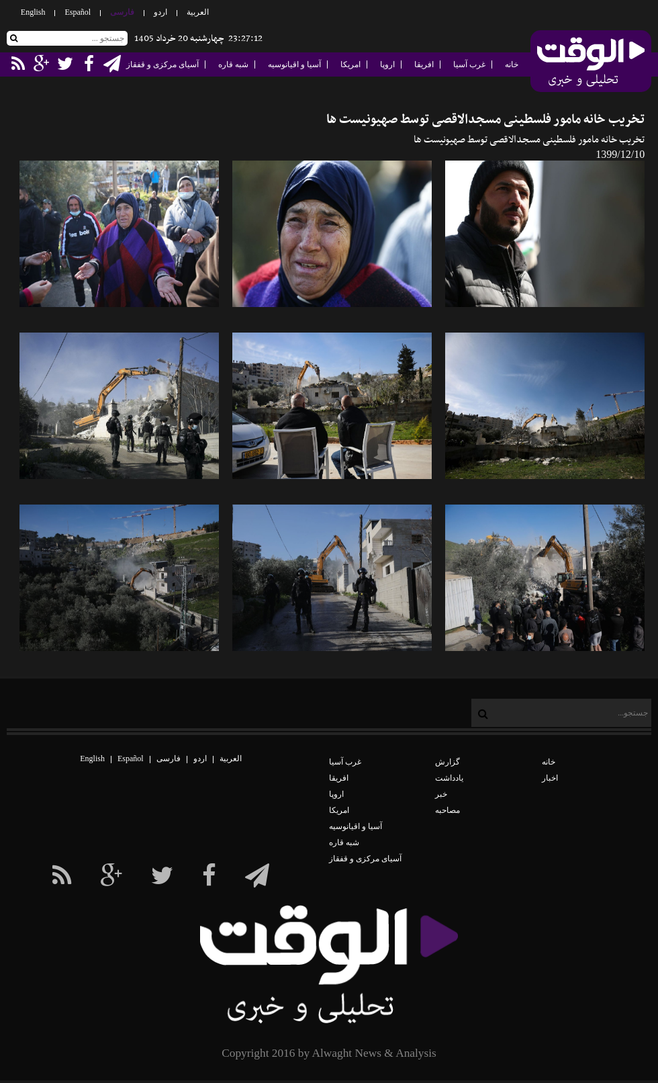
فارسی (122, 12)
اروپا (387, 64)
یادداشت (449, 778)
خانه (511, 64)
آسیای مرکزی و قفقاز (162, 64)
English (33, 12)
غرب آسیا (469, 64)
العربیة (198, 12)
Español (77, 12)
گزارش (447, 762)
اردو (160, 12)
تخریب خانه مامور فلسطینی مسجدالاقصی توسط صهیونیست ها (485, 120)
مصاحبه (447, 810)
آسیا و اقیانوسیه (294, 64)
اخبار (550, 778)
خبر (441, 794)
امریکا (350, 64)
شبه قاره (233, 64)
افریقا (424, 64)
